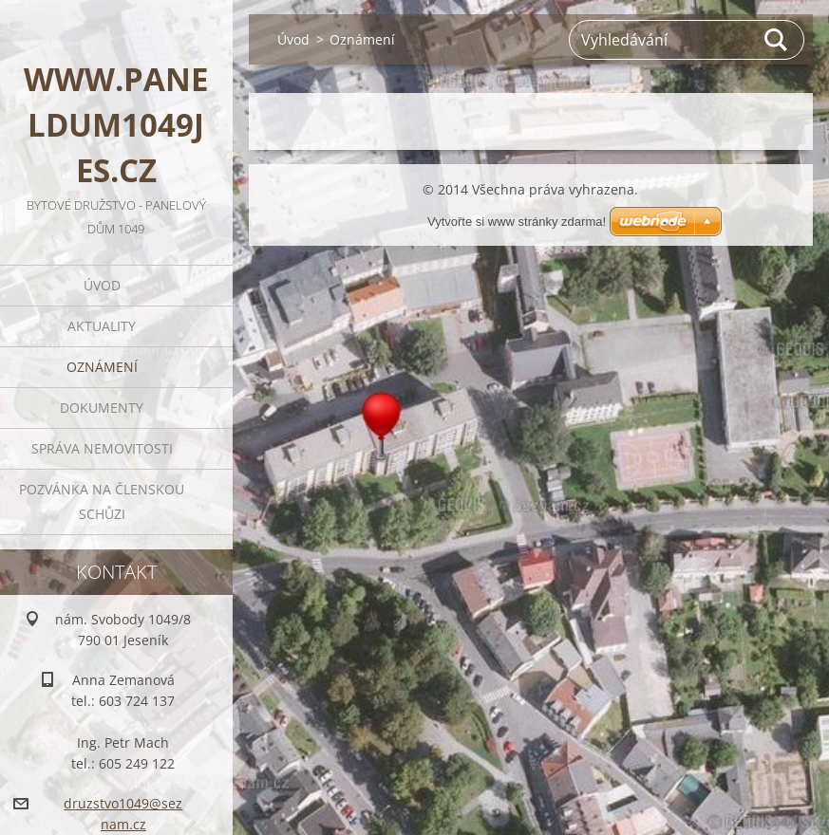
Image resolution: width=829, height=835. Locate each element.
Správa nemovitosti (104, 448)
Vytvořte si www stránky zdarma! (516, 221)
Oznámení (104, 367)
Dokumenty (104, 408)
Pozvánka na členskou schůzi (104, 501)
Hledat (776, 40)
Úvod (103, 285)
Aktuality (104, 326)
